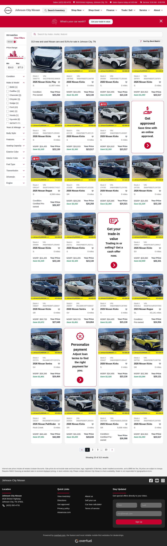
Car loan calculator (93, 504)
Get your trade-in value (100, 22)
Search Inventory (55, 10)
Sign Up (139, 522)
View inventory (63, 496)
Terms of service (92, 508)
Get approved (63, 504)
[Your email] (139, 513)
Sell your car (90, 500)
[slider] (6, 58)
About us (89, 496)
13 (106, 450)
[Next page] (112, 450)
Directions (61, 500)
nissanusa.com (64, 512)
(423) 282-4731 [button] (11, 505)
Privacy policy (63, 508)
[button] (90, 2)
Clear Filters (19, 38)
